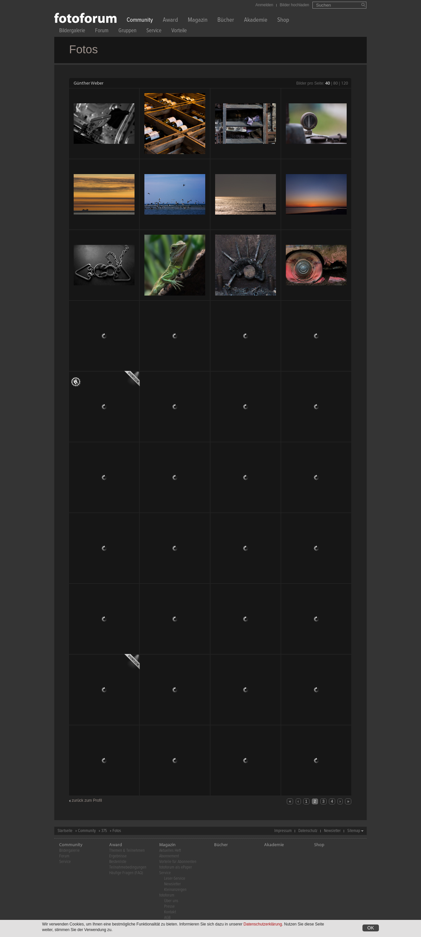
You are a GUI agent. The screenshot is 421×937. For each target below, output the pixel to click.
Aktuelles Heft (170, 850)
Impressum (283, 831)
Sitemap (353, 831)
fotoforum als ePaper (175, 867)
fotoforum (166, 895)
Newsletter (332, 831)
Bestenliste (117, 862)
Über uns (171, 901)
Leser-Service (174, 878)
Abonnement (169, 856)
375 (104, 831)
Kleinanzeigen (175, 890)
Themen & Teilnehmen (127, 850)
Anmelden (264, 5)
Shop (283, 20)
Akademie (255, 20)
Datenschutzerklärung (262, 924)
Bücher (225, 20)
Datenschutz (307, 831)
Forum (102, 31)
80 (335, 83)
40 (327, 83)
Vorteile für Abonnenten (177, 862)
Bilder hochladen (294, 5)
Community (140, 20)
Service (153, 31)
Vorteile (179, 31)
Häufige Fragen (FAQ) (126, 873)
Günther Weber (89, 83)
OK (370, 927)
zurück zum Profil (87, 800)
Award (170, 20)
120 (344, 83)
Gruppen (127, 31)
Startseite (65, 831)
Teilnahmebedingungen (127, 867)
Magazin (198, 20)
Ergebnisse (118, 856)
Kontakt (170, 912)
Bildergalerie (72, 31)
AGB (167, 918)
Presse (169, 906)
